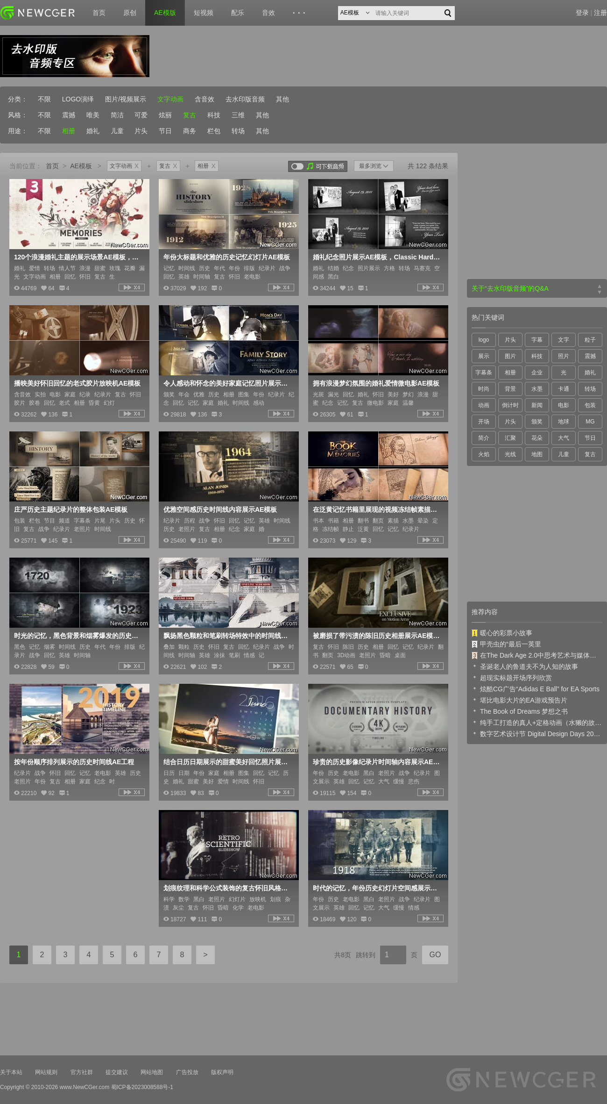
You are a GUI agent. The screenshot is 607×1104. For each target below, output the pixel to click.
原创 (129, 12)
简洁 (117, 115)
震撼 (68, 115)
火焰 (483, 454)
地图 (537, 454)
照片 (563, 356)
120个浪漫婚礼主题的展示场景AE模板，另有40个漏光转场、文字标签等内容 (78, 257)
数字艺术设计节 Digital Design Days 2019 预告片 (537, 733)
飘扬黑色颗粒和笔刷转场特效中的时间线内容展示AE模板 (227, 635)
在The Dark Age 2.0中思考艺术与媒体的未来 (537, 655)
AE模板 (81, 166)
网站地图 (152, 1072)
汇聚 (510, 438)
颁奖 (537, 421)
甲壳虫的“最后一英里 (506, 644)
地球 (563, 421)
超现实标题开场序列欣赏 (512, 677)
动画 (483, 405)
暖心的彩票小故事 (502, 633)
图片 (510, 356)
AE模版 (165, 12)
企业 (537, 372)
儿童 (117, 131)
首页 (99, 12)
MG (590, 421)
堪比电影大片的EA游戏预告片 (519, 699)
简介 (483, 438)
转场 (238, 131)
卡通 (563, 389)
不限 (44, 99)
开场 (483, 421)
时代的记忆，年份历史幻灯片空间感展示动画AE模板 (377, 888)
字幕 (537, 340)
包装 (590, 405)
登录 (582, 12)
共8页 (342, 955)
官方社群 (82, 1072)
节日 (165, 131)
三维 (238, 115)
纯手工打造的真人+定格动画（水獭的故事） (537, 722)
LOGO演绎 (78, 99)
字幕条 (483, 372)
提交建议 (117, 1072)
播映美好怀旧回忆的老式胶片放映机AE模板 (77, 383)
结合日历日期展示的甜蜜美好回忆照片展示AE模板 (227, 762)
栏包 (213, 131)
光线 (510, 454)
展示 (483, 356)
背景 (510, 389)
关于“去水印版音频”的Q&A (510, 288)
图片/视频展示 (125, 99)
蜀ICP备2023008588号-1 (142, 1087)
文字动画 (170, 99)
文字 (563, 340)
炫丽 (165, 115)
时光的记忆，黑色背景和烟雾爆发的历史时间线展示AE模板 (78, 635)
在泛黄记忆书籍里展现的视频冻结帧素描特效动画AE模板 (377, 509)
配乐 (237, 12)
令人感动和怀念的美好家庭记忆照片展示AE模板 (227, 383)
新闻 (537, 405)
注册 (600, 12)
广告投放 (187, 1072)
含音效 (204, 99)
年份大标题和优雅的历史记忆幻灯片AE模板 (226, 257)
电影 (563, 405)
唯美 (92, 115)
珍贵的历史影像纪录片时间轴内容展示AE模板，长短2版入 (377, 762)
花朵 (537, 438)
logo (484, 340)
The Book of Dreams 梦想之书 (520, 711)
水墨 (537, 389)
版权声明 (222, 1072)
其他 (282, 99)
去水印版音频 (245, 99)
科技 (213, 115)
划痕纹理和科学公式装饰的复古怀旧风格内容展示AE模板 (227, 888)
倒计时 (510, 405)
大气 (563, 438)
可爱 (141, 115)
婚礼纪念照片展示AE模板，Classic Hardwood (377, 257)
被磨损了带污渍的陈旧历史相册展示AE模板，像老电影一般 (377, 635)
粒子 (590, 340)
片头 (141, 131)
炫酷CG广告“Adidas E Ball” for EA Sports (536, 688)
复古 (189, 115)
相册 (68, 131)
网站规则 (46, 1072)
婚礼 (92, 131)
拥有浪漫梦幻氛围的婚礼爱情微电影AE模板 (376, 383)
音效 (268, 12)
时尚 (483, 389)
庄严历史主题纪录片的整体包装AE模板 (70, 509)
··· (300, 13)
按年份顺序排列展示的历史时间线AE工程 (74, 762)
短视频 (203, 12)
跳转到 (365, 955)
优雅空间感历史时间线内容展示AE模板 (220, 509)
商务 (189, 131)
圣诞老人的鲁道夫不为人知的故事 (525, 666)
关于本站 (11, 1072)
